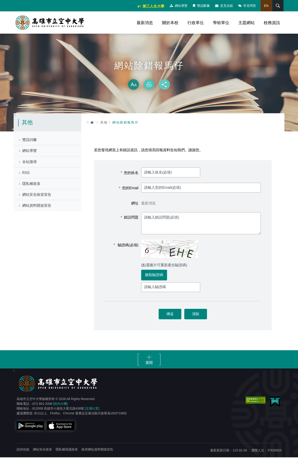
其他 (104, 122)
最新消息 (145, 22)
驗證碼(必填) (126, 246)
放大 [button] (133, 85)
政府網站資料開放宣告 (97, 450)
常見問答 (247, 6)
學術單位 (221, 22)
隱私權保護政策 (67, 450)
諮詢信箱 (23, 450)
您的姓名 (129, 173)
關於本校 (170, 22)
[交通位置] (92, 409)
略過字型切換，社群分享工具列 (149, 75)
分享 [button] (164, 85)
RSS (26, 173)
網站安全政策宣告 (36, 195)
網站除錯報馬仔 (125, 122)
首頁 (92, 122)
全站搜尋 (29, 162)
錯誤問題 (129, 218)
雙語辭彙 (201, 6)
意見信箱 (224, 6)
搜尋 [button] (277, 5)
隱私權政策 (31, 184)
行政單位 (195, 22)
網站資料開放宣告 (36, 206)
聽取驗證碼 (154, 275)
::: (130, 5)
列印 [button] (149, 85)
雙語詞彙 (29, 140)
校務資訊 (272, 22)
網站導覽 (178, 6)
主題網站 (246, 22)
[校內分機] (60, 404)
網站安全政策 (42, 450)
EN (266, 6)
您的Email (128, 189)
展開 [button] (149, 363)
